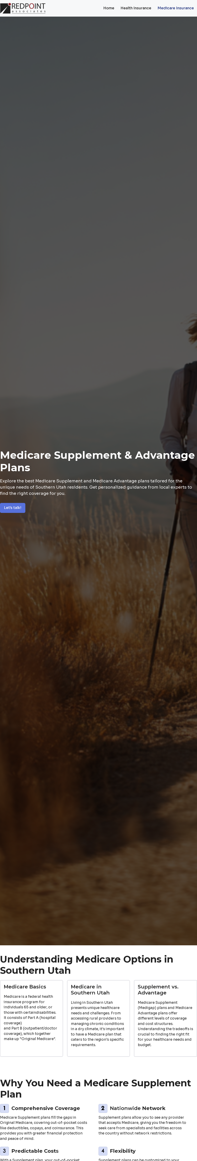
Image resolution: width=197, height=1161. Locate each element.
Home (108, 8)
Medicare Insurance (176, 8)
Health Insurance (136, 8)
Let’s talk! (12, 508)
